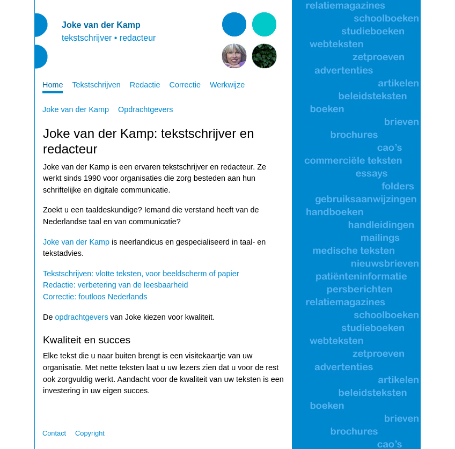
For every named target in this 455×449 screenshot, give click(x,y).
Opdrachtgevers (145, 109)
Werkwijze (227, 84)
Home (52, 84)
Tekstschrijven (96, 84)
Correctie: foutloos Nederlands (95, 296)
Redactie (145, 84)
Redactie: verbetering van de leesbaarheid (115, 285)
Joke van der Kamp (75, 109)
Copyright (90, 433)
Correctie (185, 84)
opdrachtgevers (81, 317)
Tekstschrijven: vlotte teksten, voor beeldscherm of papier (141, 273)
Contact (54, 433)
